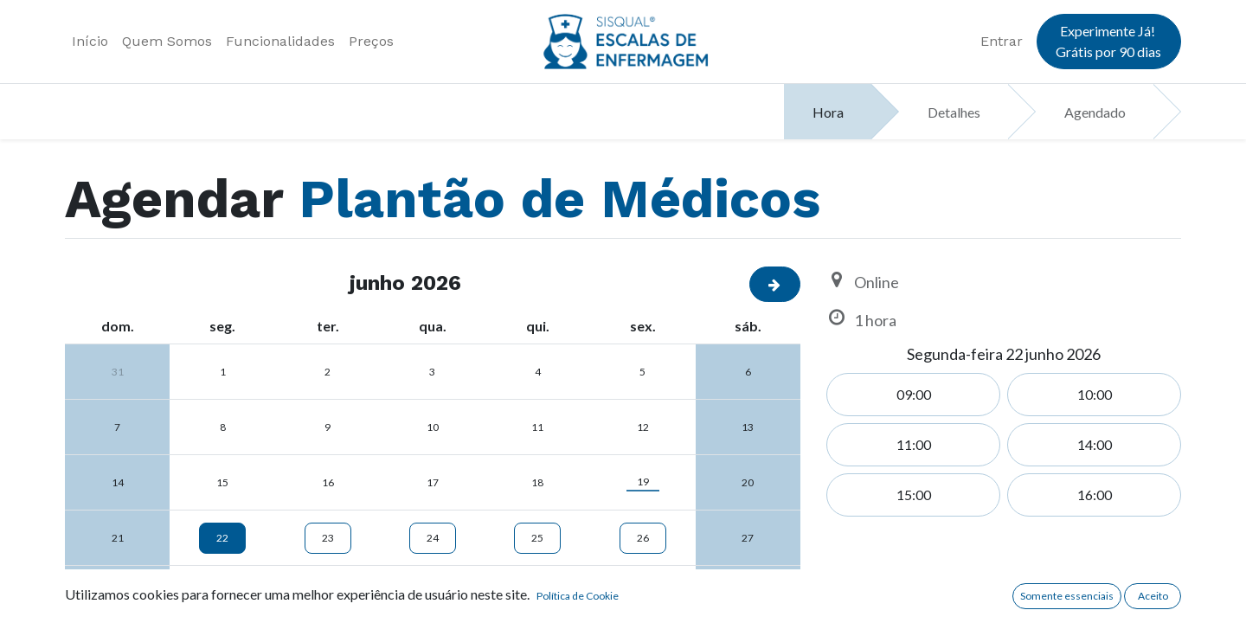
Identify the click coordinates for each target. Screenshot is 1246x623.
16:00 (1094, 494)
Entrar (1001, 41)
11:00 (913, 444)
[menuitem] (90, 41)
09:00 (913, 394)
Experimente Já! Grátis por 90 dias (1108, 41)
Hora (828, 112)
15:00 (913, 494)
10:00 (1094, 394)
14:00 (1094, 444)
